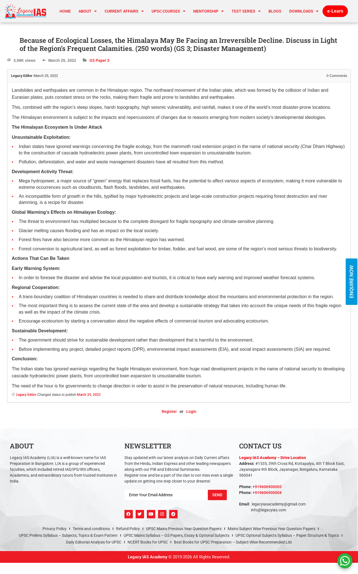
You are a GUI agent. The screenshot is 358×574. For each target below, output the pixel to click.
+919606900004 (267, 492)
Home (65, 11)
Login (191, 411)
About (88, 11)
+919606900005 (267, 486)
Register (169, 411)
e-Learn (335, 11)
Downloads (304, 11)
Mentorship (208, 11)
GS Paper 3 (99, 60)
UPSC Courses (168, 11)
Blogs (274, 11)
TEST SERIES (246, 11)
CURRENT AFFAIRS (124, 11)
